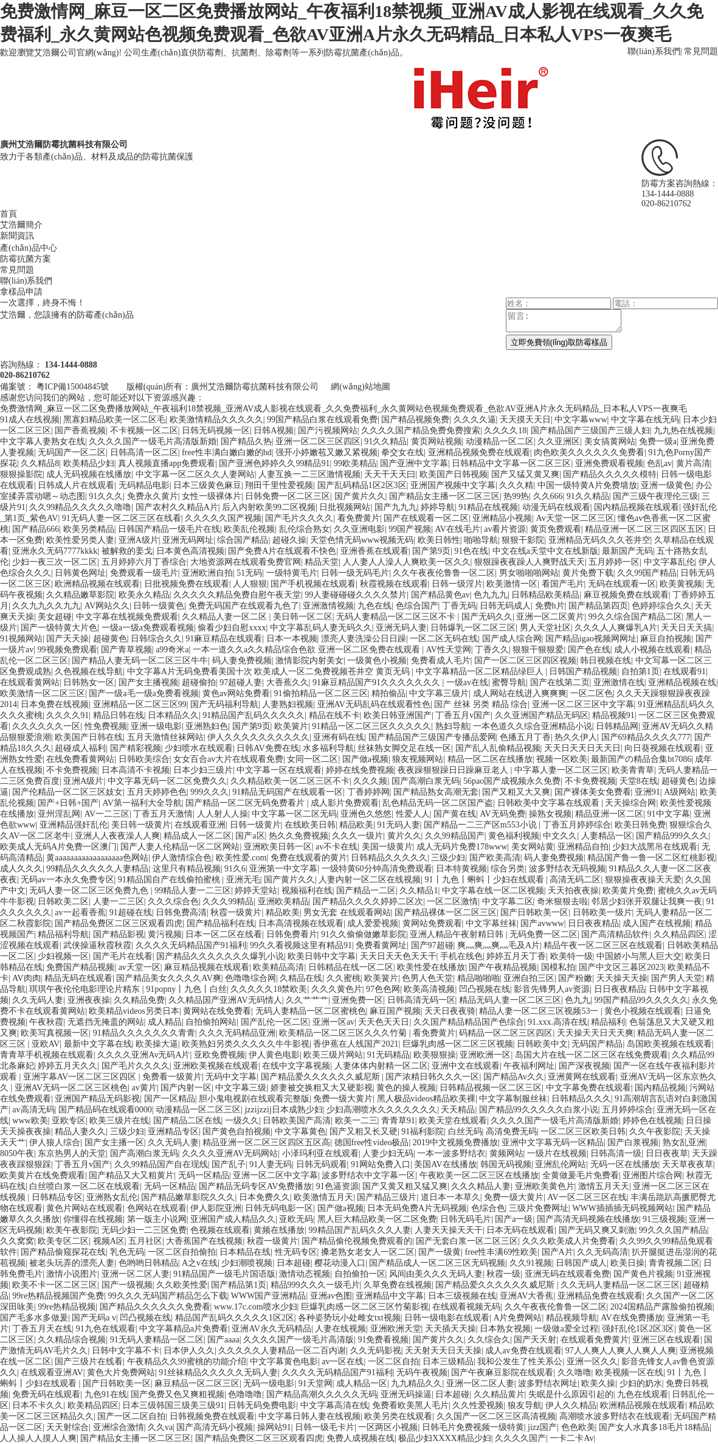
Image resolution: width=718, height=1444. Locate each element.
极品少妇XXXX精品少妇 (444, 1438)
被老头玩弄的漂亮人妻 (71, 1263)
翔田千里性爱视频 (279, 485)
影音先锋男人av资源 (552, 989)
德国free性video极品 (371, 1142)
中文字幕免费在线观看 (588, 1087)
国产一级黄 (439, 1252)
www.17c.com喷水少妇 (255, 1306)
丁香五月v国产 (463, 715)
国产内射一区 (186, 1087)
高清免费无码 (511, 1131)
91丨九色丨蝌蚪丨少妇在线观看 (486, 879)
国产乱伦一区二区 (275, 1022)
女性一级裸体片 (211, 496)
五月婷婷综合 (627, 1109)
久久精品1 (418, 890)
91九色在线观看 (106, 1328)
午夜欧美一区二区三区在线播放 (479, 1175)
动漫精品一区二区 (500, 441)
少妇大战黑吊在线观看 (654, 846)
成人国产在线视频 (657, 923)
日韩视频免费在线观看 (212, 1416)
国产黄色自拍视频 (236, 1131)
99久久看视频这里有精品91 (301, 945)
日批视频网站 (344, 507)
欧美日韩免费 (640, 824)
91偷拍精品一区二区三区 (321, 693)
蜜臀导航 (509, 682)
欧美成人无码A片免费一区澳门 (58, 846)
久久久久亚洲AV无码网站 (230, 1153)
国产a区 (249, 835)
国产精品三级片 (386, 1197)
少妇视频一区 (63, 956)
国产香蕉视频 (80, 430)
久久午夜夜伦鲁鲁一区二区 (444, 572)
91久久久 (106, 496)
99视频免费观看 (67, 649)
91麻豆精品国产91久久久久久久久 (377, 682)
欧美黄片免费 (628, 890)
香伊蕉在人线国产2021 (355, 1043)
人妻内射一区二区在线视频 (370, 879)
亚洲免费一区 (357, 1000)
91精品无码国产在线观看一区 (287, 792)
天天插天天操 (450, 1328)
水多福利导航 (328, 748)
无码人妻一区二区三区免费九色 (90, 890)
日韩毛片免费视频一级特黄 (473, 1427)
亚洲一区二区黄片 (550, 616)
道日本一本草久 (450, 1197)
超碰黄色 (110, 638)
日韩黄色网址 (80, 572)
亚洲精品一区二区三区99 (140, 704)
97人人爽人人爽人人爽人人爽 (620, 1350)
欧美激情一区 (511, 583)
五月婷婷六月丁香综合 (144, 562)
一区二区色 (591, 693)
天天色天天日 (383, 1022)
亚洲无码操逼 (406, 1394)
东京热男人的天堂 (72, 1153)
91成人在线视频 (30, 419)
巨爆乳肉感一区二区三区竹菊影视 (365, 1306)
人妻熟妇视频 (287, 704)
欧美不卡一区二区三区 (54, 1284)
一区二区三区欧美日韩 (583, 1131)
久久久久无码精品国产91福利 (191, 945)
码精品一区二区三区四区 (506, 1033)
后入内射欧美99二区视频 (269, 507)
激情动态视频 (304, 1273)
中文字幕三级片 (439, 693)
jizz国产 (542, 1427)
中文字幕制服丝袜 (513, 1098)
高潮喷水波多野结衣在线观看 (614, 1416)
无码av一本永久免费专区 (67, 879)
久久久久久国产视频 (223, 518)
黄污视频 (165, 934)
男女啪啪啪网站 (529, 572)
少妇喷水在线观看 (199, 748)
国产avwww (542, 923)
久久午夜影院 (654, 1131)
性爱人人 (413, 813)
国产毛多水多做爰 (34, 1317)
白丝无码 (465, 1131)
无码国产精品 (597, 1043)
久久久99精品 (228, 901)
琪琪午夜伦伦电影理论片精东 (85, 989)
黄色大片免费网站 (121, 1372)
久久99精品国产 (455, 835)
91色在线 (471, 551)
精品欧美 (356, 824)
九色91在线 (106, 1394)
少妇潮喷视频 (246, 1263)
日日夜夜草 (667, 1153)
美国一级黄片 (387, 846)
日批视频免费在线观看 (186, 583)
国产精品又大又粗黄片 (131, 1175)
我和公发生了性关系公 (519, 1361)
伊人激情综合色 (182, 857)
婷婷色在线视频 (652, 1120)
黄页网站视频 (436, 441)
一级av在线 (467, 682)
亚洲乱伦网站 (560, 1164)
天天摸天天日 (525, 419)
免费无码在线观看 (46, 1394)
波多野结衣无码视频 (567, 868)
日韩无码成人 (505, 605)
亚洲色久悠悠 (366, 813)
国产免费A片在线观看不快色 (282, 551)
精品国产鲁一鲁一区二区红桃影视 (651, 857)
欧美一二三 (356, 1120)
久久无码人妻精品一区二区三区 (620, 1284)
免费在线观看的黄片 (309, 857)
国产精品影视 (118, 934)
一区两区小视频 (388, 1427)
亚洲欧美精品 (283, 901)
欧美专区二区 (63, 1241)
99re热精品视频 (66, 1306)
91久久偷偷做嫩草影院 (363, 934)
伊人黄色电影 (274, 1054)
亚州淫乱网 (59, 813)
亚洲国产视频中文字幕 (452, 485)
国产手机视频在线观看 (313, 583)
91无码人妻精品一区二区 (157, 1339)
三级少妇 (448, 857)
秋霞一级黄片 (235, 912)
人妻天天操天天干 (449, 1230)
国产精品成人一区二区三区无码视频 (437, 1263)
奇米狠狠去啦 (562, 901)
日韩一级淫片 (457, 583)
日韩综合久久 (156, 638)
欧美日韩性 (439, 540)
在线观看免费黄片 (595, 1339)
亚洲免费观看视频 (609, 463)
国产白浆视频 (632, 1142)
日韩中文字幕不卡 (126, 1350)
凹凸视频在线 (484, 989)
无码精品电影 (144, 485)
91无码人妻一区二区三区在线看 (121, 518)
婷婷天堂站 (256, 890)
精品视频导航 (571, 1317)
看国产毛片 (563, 583)
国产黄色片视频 (643, 1273)
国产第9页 (431, 551)
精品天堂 (322, 562)
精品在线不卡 (334, 715)
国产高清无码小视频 (214, 1427)
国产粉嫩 (575, 978)
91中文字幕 (668, 813)
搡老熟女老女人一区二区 (368, 1252)
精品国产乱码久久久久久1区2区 (234, 1317)
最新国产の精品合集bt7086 (641, 759)
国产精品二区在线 (187, 1120)
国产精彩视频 (135, 748)
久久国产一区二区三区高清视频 (496, 1416)
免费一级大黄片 (343, 1098)
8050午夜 (17, 1153)
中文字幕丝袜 (491, 923)
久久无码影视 (375, 1350)
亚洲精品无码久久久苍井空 (599, 540)
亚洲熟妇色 (206, 726)
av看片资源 (505, 529)
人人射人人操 (222, 813)
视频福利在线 (307, 890)
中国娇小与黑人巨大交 (639, 956)
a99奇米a (172, 649)
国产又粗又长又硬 (364, 1131)
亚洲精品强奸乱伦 (74, 824)
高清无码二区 (575, 879)
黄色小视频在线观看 (642, 1011)
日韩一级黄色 (158, 605)
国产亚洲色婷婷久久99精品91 (274, 463)
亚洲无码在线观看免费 (567, 1273)
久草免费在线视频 (398, 1284)
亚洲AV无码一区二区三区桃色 (71, 1087)
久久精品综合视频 (72, 1339)
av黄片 (144, 1087)
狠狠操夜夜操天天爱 (643, 879)
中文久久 (560, 835)
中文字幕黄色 (300, 1131)
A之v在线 (200, 1263)
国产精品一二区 (366, 890)
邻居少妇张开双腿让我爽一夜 (647, 901)
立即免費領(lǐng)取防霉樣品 (559, 346)
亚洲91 (647, 792)
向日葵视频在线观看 (662, 748)
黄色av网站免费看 (236, 693)
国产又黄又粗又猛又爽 (404, 1186)
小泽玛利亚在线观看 (320, 1153)
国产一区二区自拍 (131, 1416)
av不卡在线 (336, 846)
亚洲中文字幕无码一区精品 (553, 1142)
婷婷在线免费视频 (360, 770)
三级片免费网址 (538, 1208)
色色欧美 (578, 1427)
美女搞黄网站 (609, 441)
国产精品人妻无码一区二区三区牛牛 (140, 660)
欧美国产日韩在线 (89, 737)
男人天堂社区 (545, 627)
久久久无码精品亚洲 (237, 1033)
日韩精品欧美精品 (545, 594)
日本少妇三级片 (203, 770)
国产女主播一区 (114, 1142)
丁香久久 (492, 649)
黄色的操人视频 (406, 1087)
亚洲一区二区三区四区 (318, 441)
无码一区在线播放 (624, 1164)
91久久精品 (385, 441)
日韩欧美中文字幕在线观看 (549, 802)
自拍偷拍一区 (359, 1273)
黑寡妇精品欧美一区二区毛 (114, 419)
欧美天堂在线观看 (453, 1120)
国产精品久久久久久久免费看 (155, 1306)
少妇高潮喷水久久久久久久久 (381, 1109)
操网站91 (274, 1427)
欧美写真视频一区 (55, 1033)
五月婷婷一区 (614, 562)
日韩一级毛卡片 (324, 1427)
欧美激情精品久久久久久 (216, 419)
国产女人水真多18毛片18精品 (654, 1427)
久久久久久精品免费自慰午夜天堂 (237, 594)
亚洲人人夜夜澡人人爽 (117, 835)
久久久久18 (505, 430)
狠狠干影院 (523, 540)
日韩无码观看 (321, 1164)
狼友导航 (525, 1405)
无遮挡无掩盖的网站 (105, 1022)
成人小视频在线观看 (652, 649)
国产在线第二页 (560, 682)
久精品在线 (301, 978)
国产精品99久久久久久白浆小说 (538, 1109)
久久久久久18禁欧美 (268, 989)
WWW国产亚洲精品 (268, 1295)
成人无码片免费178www (461, 846)
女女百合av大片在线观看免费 (228, 759)
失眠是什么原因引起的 (570, 1394)
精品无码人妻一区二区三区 (510, 1000)
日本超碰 (294, 1263)
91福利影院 (422, 1131)
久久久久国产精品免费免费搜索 (420, 430)
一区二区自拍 (393, 1361)
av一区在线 (343, 1361)
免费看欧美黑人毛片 (410, 1405)
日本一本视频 (291, 638)
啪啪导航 (481, 540)
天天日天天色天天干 (398, 956)
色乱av (659, 463)
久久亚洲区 (558, 441)
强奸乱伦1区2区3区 (638, 1328)
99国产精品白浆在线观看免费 (322, 419)
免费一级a (658, 441)
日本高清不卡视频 (136, 770)
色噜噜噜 (245, 1394)
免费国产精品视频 (80, 967)
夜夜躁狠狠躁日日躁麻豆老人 (454, 770)
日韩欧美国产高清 (297, 1120)
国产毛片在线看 (123, 956)
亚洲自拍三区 (528, 978)
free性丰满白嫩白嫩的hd (227, 452)
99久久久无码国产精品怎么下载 (167, 1295)
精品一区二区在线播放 (490, 759)
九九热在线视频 (683, 430)
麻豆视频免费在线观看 (626, 594)
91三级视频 (664, 1219)
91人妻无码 (270, 1164)
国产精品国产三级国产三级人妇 (590, 430)
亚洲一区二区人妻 (136, 1273)
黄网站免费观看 (432, 923)
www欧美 (29, 1120)
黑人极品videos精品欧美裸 (426, 1098)
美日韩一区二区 (303, 616)
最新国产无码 (627, 551)
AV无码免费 (502, 813)
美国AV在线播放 (445, 1164)
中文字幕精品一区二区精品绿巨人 (481, 671)
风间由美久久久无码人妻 (436, 1273)
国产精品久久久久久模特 (610, 474)
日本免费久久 (264, 1197)
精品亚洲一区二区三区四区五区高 (266, 1142)
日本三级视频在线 (462, 1295)
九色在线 (374, 605)
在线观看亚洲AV (52, 1372)
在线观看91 (684, 671)
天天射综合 (67, 1427)
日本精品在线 (245, 1252)
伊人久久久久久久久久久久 (258, 737)
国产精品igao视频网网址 (591, 638)
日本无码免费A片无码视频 (417, 1208)
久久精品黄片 (499, 1394)
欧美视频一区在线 (629, 1372)
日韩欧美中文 (542, 1043)
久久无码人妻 (37, 1000)
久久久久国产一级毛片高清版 (298, 1339)
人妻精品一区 (606, 835)
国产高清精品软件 (615, 934)
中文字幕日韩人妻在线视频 (309, 1416)
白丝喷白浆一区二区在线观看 (84, 1186)
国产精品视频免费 (415, 419)
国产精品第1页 (238, 1284)
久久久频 (370, 781)
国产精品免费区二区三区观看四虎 (118, 923)
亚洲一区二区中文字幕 (275, 1175)
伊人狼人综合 (54, 1142)
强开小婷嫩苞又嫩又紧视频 (326, 452)
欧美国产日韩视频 (453, 474)
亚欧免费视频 (219, 1054)
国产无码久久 (487, 616)
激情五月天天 (603, 1186)
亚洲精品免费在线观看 (600, 1295)
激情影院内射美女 (309, 660)
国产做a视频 (365, 759)
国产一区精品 (169, 1098)
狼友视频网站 (417, 759)
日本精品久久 (173, 715)
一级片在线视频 (557, 1153)
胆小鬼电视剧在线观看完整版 (254, 1098)
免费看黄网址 (381, 945)
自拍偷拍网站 (210, 1022)
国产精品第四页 (598, 605)
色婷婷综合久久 (661, 605)
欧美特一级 (571, 956)
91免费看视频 (383, 1339)
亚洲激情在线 (618, 682)
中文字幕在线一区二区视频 (493, 890)
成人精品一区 (361, 1383)
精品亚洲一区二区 (609, 813)
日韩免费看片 (291, 934)
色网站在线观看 (157, 1208)
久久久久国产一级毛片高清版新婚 (152, 441)
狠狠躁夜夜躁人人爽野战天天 (529, 562)
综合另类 (508, 868)
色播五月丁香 (525, 737)
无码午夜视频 (421, 1372)
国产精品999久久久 (672, 835)
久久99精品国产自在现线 (161, 1164)
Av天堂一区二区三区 (575, 518)
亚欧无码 (296, 1219)
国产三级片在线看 (89, 1361)
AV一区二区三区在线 (586, 1197)
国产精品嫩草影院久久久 (188, 1197)
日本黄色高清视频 (190, 551)
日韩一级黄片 (255, 824)
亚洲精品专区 (173, 1131)
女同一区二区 (312, 759)
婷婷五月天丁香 (516, 956)
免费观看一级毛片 (144, 572)
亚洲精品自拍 (583, 846)
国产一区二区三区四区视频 (525, 660)
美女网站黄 (532, 846)
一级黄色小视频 (377, 660)
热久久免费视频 (298, 835)
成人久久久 (21, 868)
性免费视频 (106, 726)
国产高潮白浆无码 (426, 781)
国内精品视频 (660, 1087)
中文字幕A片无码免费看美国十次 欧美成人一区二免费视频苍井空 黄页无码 (269, 671)
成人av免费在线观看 (523, 1350)
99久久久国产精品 (673, 1230)
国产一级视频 (127, 1284)
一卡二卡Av (571, 1438)
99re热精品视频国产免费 (58, 1295)
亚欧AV (46, 1043)
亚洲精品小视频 (502, 518)
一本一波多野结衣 (451, 1153)
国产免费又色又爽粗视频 (177, 1394)
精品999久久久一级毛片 (315, 1284)
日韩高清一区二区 (144, 452)
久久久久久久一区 (46, 726)
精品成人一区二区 (198, 835)
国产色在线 (589, 649)
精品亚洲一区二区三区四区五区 (644, 529)
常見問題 (701, 51)
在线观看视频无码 (466, 1306)
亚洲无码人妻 (401, 627)
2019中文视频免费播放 (455, 1142)
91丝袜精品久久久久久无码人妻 (218, 1372)
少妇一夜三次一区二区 (54, 562)
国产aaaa (223, 1339)
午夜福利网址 (528, 1065)
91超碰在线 (130, 912)
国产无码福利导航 (224, 704)
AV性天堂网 (448, 649)
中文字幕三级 (240, 1087)
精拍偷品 (388, 693)
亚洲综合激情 (118, 1427)
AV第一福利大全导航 (141, 802)
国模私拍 (558, 967)
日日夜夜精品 (593, 923)
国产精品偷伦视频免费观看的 (357, 1241)
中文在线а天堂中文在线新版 (545, 551)
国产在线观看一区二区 (426, 518)
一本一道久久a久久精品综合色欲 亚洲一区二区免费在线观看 (307, 649)
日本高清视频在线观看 (300, 923)
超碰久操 (289, 540)
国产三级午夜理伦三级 (655, 496)
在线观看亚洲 (200, 824)
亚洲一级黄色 (666, 485)
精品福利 (608, 1022)
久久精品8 (40, 463)
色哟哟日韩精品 (148, 1263)
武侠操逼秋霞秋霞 (97, 945)
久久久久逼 (475, 419)
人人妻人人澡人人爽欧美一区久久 (407, 562)
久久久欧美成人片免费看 (569, 1241)
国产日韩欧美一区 (534, 912)
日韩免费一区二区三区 (287, 496)
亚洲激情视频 (328, 605)
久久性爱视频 (477, 1405)
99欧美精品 (355, 463)
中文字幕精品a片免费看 (183, 1328)
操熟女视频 (550, 813)
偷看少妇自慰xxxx (232, 627)
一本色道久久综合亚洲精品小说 (532, 726)
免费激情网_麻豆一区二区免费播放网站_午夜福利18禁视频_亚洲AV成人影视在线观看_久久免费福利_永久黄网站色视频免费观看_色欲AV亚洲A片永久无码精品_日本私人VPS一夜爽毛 (343, 408)
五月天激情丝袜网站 (165, 737)
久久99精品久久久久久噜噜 (80, 507)
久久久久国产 (520, 1438)
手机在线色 (461, 956)
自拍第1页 (640, 671)
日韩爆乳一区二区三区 (473, 627)
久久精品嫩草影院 (80, 594)
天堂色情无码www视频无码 (361, 540)
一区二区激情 (452, 901)
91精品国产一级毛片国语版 (224, 1273)
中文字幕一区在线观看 (279, 770)
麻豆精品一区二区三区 (197, 1383)
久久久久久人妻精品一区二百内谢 (282, 1350)
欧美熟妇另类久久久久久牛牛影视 (245, 1043)
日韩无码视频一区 (216, 430)
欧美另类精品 (88, 529)
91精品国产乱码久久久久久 (253, 715)
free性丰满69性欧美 (501, 1252)
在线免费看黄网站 (80, 759)
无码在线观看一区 (622, 583)
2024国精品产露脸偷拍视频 (661, 1306)
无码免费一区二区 (543, 934)
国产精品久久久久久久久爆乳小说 (220, 956)
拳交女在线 (402, 452)
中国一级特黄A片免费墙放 (587, 485)
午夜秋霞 (46, 1022)
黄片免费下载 (587, 572)
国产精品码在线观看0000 (105, 1109)
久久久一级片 (357, 835)
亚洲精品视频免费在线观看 (479, 452)
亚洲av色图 (331, 1295)
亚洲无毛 (243, 879)
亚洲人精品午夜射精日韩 (458, 934)
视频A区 (109, 1241)
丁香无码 (459, 605)
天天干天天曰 (389, 474)
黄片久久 (404, 835)
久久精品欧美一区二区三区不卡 (290, 781)
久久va (160, 1427)
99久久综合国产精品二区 (635, 616)
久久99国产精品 (647, 572)
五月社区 (145, 1241)
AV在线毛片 (457, 529)
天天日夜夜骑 (449, 1011)
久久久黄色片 (336, 989)
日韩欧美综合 (144, 759)
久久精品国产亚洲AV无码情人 (224, 1000)
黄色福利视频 (513, 835)
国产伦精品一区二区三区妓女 (67, 792)
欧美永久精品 (144, 594)
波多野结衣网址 (548, 1383)
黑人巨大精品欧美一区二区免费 (377, 1219)
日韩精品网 (617, 726)
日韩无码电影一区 (279, 1208)
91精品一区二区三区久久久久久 (371, 726)
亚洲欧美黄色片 (545, 1186)
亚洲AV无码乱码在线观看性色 (373, 704)
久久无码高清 (602, 1252)
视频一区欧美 (561, 759)
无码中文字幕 (231, 1076)
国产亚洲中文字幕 (414, 463)
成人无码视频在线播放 (88, 474)
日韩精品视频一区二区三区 (491, 1087)
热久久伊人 (575, 737)
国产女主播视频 (148, 682)
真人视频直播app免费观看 (166, 463)
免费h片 (550, 605)
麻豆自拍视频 (665, 638)
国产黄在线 (454, 813)
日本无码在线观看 (520, 1230)
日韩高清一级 (615, 1153)
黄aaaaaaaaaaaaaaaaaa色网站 (97, 857)
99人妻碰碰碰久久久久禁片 (356, 594)
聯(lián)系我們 (653, 51)
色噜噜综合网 (250, 978)
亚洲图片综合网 (652, 1175)
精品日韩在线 (118, 715)
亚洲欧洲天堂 (395, 1328)
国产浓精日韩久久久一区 (432, 1076)
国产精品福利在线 (221, 923)
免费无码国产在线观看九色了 (243, 605)
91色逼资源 (337, 1186)
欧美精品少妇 (88, 463)
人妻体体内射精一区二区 (381, 1065)
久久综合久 (489, 1339)
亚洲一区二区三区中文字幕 (583, 704)
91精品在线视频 (488, 507)
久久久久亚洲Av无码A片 (143, 1054)
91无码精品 (388, 1054)
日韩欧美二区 (63, 901)
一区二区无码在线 (444, 638)
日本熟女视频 (505, 1328)
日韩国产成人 (581, 1263)
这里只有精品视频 (187, 868)
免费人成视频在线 (360, 1438)
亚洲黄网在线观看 (582, 1076)
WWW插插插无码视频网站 (622, 1208)
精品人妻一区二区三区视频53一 (540, 1011)
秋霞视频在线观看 (394, 583)
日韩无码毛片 (465, 1219)
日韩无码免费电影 (262, 1405)
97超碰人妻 (240, 682)
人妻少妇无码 (387, 1153)
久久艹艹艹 (307, 1000)
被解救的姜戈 (127, 551)
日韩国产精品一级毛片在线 (169, 529)
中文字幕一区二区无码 (294, 813)
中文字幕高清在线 (334, 1405)
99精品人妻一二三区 (192, 890)
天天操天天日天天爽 (595, 1033)
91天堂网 (316, 1383)
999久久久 (209, 792)
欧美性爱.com (241, 857)
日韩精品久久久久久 (389, 857)
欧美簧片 (291, 726)
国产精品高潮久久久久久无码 (321, 1394)
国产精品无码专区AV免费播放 (255, 1186)
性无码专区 (296, 1252)
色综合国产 (417, 605)
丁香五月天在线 (42, 1328)
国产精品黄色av (440, 594)
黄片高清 (693, 463)
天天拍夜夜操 (573, 890)
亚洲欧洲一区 (485, 1054)
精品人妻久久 (80, 1131)
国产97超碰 (432, 945)
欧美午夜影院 (71, 1230)
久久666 (548, 496)
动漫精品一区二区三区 (198, 1109)
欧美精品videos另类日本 (134, 1011)
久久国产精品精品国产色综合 (468, 1022)
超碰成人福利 (80, 748)
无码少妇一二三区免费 (144, 1230)
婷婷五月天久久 (67, 1065)
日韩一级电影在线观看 (446, 1317)
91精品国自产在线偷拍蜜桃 (170, 879)
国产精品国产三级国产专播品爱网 (432, 737)
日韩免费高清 (181, 912)
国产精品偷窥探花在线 (63, 1252)
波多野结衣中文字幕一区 (368, 1175)
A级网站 (680, 792)
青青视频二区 (674, 1263)
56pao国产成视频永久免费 (512, 781)
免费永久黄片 (152, 496)
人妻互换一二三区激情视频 (309, 474)
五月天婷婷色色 (157, 792)
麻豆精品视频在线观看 (206, 967)
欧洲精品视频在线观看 (97, 583)
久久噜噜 (574, 1372)
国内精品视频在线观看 (636, 507)
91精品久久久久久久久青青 (144, 1033)
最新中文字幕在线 (98, 1043)
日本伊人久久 (189, 1350)
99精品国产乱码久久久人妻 (360, 1230)
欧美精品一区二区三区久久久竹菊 (344, 1033)
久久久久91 (67, 715)
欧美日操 (627, 1263)
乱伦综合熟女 (304, 529)
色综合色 (488, 1208)
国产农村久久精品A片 (177, 507)
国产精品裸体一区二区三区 (446, 912)
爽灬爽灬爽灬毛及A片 (498, 945)
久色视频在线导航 (89, 671)
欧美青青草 (633, 770)
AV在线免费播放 (632, 1317)
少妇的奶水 (641, 1383)
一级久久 (242, 1120)
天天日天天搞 (686, 627)
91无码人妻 (399, 824)
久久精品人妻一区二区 (225, 616)
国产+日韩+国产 (68, 802)
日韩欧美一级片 (602, 912)
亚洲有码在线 (338, 737)
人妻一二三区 (118, 901)
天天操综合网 (630, 802)
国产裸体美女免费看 (592, 792)
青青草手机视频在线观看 (47, 1054)
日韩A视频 (274, 430)
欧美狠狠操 (434, 1054)
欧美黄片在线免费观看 (42, 1175)
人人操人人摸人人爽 (38, 1438)
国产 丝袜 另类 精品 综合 (481, 704)
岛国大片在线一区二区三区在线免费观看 (591, 1054)
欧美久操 (598, 1383)
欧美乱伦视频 (249, 529)
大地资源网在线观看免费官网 (245, 562)
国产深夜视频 (584, 1065)
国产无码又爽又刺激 (597, 1230)
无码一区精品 (203, 1175)
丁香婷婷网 (368, 792)
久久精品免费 (139, 1000)
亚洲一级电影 (156, 726)
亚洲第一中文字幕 (283, 868)
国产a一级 (514, 1219)
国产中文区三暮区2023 (621, 967)
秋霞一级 (503, 1273)
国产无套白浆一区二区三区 (467, 1241)
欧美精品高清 (278, 967)
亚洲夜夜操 (88, 1000)
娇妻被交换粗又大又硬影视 (322, 1087)
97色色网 (383, 989)
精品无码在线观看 (78, 978)
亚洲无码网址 (187, 540)
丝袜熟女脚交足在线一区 (404, 748)
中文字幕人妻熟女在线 (42, 441)
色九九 (577, 1000)
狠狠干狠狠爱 (538, 649)
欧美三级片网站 (333, 1054)
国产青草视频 (126, 649)
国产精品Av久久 (513, 1076)
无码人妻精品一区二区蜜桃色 (310, 1011)
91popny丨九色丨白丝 (186, 989)
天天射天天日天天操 (443, 1350)
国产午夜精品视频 (503, 967)
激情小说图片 (71, 1273)
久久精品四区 (679, 934)
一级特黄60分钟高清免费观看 (377, 868)
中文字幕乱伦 (669, 562)
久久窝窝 (17, 1241)
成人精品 (165, 1022)
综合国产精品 (242, 540)
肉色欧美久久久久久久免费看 (589, 452)
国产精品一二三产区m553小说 (481, 824)
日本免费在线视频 (55, 704)
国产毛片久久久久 (299, 518)
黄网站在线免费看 (217, 1011)
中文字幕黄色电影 (284, 1361)
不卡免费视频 (71, 770)
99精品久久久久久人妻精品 (97, 868)
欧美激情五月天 (323, 1197)
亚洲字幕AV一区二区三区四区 (81, 1076)
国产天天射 (535, 1339)
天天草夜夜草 (687, 1164)
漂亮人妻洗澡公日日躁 (363, 638)
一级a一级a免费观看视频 (148, 627)
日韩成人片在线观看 (76, 485)
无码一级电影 (268, 1383)
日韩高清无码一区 (421, 1000)
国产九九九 (396, 507)
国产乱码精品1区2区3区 (362, 485)
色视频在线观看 (220, 1230)
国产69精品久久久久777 (646, 737)
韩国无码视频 (505, 1164)
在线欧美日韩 (310, 824)
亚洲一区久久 (592, 1361)
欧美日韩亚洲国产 (398, 715)
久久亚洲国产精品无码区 (542, 715)
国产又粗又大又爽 (516, 792)
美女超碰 (55, 616)
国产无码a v (94, 1317)
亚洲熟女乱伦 (111, 1197)
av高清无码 (33, 1109)
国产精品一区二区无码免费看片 (246, 802)
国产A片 (557, 1252)
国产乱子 (229, 1164)
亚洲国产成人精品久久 (232, 1219)
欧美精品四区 (93, 1405)
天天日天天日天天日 (582, 748)
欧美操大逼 (157, 1043)
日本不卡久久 (37, 1405)
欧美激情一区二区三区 (42, 693)
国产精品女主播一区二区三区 (444, 496)
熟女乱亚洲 (684, 1142)
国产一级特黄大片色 (59, 627)
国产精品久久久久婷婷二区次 (367, 901)
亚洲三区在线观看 (666, 1339)
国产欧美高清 (494, 857)
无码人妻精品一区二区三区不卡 (397, 616)
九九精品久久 (416, 1383)
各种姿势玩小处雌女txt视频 (349, 1317)
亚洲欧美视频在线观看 (215, 1065)
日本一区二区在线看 (223, 934)
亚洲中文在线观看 (466, 1065)
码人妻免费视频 (242, 660)
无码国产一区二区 (72, 452)
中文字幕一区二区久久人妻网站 (195, 474)
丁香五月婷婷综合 (577, 824)
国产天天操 (67, 638)
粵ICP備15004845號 (72, 386)
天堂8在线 (639, 781)
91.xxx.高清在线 (557, 1022)
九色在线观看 (642, 1394)
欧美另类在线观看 (398, 1416)
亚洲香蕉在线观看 (374, 551)
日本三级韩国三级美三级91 (173, 1405)
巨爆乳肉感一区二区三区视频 (457, 1043)
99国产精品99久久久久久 (641, 1000)
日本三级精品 (448, 1361)
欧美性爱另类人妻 (80, 540)
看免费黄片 (358, 518)
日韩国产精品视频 (583, 671)
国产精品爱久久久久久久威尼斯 (321, 1076)
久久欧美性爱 (181, 1284)
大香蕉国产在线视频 (204, 1241)
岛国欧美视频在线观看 (669, 1043)
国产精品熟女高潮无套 (435, 792)
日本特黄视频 (461, 868)
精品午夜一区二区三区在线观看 (603, 945)
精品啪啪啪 (478, 978)
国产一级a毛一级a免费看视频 (143, 693)
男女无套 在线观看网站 (347, 912)
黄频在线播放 (279, 1230)
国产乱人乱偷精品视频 (497, 748)
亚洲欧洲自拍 (207, 572)
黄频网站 (506, 1153)
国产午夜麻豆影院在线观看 (502, 1372)
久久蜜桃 (343, 978)
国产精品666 (35, 529)
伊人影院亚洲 (215, 1208)
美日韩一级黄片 (141, 824)
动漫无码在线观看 (556, 507)
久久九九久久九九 (46, 605)
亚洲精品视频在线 (682, 682)
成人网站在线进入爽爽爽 (520, 693)
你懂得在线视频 (93, 1219)
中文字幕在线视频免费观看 (127, 616)
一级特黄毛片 (291, 572)
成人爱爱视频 (372, 923)
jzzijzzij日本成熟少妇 (283, 1109)
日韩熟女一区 (88, 682)
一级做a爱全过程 (566, 1328)
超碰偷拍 (199, 682)
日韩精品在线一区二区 (350, 967)
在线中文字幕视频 (296, 1065)
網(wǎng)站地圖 (360, 386)
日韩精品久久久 (581, 1098)
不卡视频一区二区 (144, 430)
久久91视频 (530, 1263)
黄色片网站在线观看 (84, 1208)
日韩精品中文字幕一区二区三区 (511, 463)
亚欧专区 (69, 1120)
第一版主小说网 (157, 1219)
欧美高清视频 (429, 989)
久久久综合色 (173, 901)
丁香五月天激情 (163, 813)
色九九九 (491, 594)
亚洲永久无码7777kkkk (54, 551)
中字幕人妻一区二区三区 (561, 770)
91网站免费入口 (380, 1164)
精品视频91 (613, 715)
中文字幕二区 (507, 901)
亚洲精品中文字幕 (390, 1295)
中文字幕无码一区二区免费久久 (167, 781)
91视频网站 (21, 638)
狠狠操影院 (21, 474)
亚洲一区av (333, 1022)
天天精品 (458, 1109)
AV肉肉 (26, 978)
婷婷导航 (438, 507)
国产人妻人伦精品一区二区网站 (180, 846)
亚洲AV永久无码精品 (271, 1328)
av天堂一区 (140, 967)
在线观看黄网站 (30, 682)
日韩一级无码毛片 (355, 572)
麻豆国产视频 (395, 1011)
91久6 (235, 868)
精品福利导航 (63, 934)
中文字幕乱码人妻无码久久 (321, 627)
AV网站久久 (107, 605)
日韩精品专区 (57, 1197)
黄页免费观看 (555, 529)
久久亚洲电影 (359, 529)
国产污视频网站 (327, 430)
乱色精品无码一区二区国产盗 (437, 802)
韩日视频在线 (605, 660)
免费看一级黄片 (172, 1076)
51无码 (249, 572)
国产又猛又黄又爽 (525, 474)
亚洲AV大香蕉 (526, 1295)
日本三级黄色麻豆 (207, 485)
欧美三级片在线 (119, 1120)
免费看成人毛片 (441, 660)
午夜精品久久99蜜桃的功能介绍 (186, 1361)
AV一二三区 (107, 813)
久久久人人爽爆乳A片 (616, 627)
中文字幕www (580, 419)
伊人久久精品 (570, 1405)
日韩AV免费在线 (267, 748)
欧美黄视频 (681, 583)
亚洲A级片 (139, 540)
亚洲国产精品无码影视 (97, 1098)
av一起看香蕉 (80, 912)
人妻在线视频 (340, 1328)
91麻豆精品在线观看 (223, 638)
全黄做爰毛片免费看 (580, 1175)
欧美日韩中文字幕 (322, 956)
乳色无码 (127, 1252)
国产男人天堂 (676, 978)
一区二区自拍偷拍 (182, 1252)
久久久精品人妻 (481, 1186)
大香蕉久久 (287, 682)
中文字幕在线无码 (645, 419)
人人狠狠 (250, 583)
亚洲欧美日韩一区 (278, 846)
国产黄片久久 (359, 496)
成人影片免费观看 (345, 802)
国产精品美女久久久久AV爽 (168, 978)
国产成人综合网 (512, 638)
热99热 (516, 496)
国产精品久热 (246, 441)
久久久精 (516, 485)
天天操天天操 (621, 978)
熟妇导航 (452, 726)
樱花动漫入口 (339, 1263)
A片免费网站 (517, 1317)
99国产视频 (409, 529)
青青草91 (398, 1120)
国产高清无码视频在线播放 (588, 1219)
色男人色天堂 (427, 978)
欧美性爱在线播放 (431, 967)
